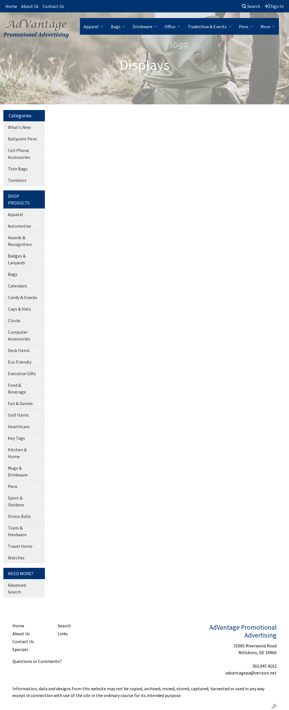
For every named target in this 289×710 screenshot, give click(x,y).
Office (172, 26)
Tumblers (17, 180)
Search (251, 6)
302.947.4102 (264, 666)
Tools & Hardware (17, 531)
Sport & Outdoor (16, 501)
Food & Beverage (17, 388)
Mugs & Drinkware (18, 471)
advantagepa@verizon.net (251, 673)
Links (63, 633)
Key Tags (16, 438)
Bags (118, 26)
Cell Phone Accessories (19, 154)
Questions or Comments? (37, 661)
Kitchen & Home (17, 453)
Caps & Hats (19, 309)
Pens (246, 26)
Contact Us (53, 6)
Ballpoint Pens (22, 139)
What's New (19, 127)
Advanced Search (17, 588)
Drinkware (145, 26)
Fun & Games (20, 403)
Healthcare (19, 426)
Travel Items (20, 546)
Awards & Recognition (20, 241)
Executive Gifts (22, 373)
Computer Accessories (19, 335)
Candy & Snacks (22, 297)
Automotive (19, 226)
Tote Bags (18, 169)
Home (11, 6)
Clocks (14, 320)
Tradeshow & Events (209, 26)
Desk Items (19, 350)
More (267, 26)
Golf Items (18, 415)
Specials (20, 649)
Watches (16, 557)
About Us (30, 6)
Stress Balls (19, 516)
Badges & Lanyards (17, 259)
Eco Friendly (19, 362)
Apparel (94, 26)
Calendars (17, 286)
